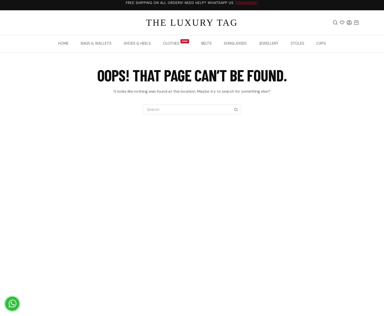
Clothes (176, 42)
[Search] (335, 22)
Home (63, 43)
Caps (321, 43)
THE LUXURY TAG (192, 22)
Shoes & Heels (137, 43)
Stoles (297, 43)
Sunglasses (235, 43)
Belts (206, 43)
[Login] (349, 22)
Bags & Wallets (96, 43)
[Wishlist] (342, 22)
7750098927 (246, 2)
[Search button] (236, 109)
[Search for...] (187, 109)
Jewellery (268, 43)
